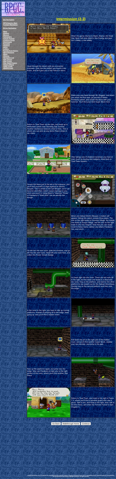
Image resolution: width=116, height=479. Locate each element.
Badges (6, 33)
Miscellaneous (8, 52)
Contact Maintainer (10, 25)
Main (5, 31)
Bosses (6, 35)
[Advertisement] (69, 447)
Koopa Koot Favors (10, 51)
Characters (7, 37)
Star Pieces (7, 59)
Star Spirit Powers (10, 63)
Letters (6, 49)
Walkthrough (8, 68)
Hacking (6, 45)
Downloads (7, 42)
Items (5, 47)
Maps (5, 54)
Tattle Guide (8, 66)
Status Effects (8, 65)
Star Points (7, 61)
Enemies (6, 44)
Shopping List (8, 58)
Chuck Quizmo (9, 38)
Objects (6, 56)
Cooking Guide (9, 40)
